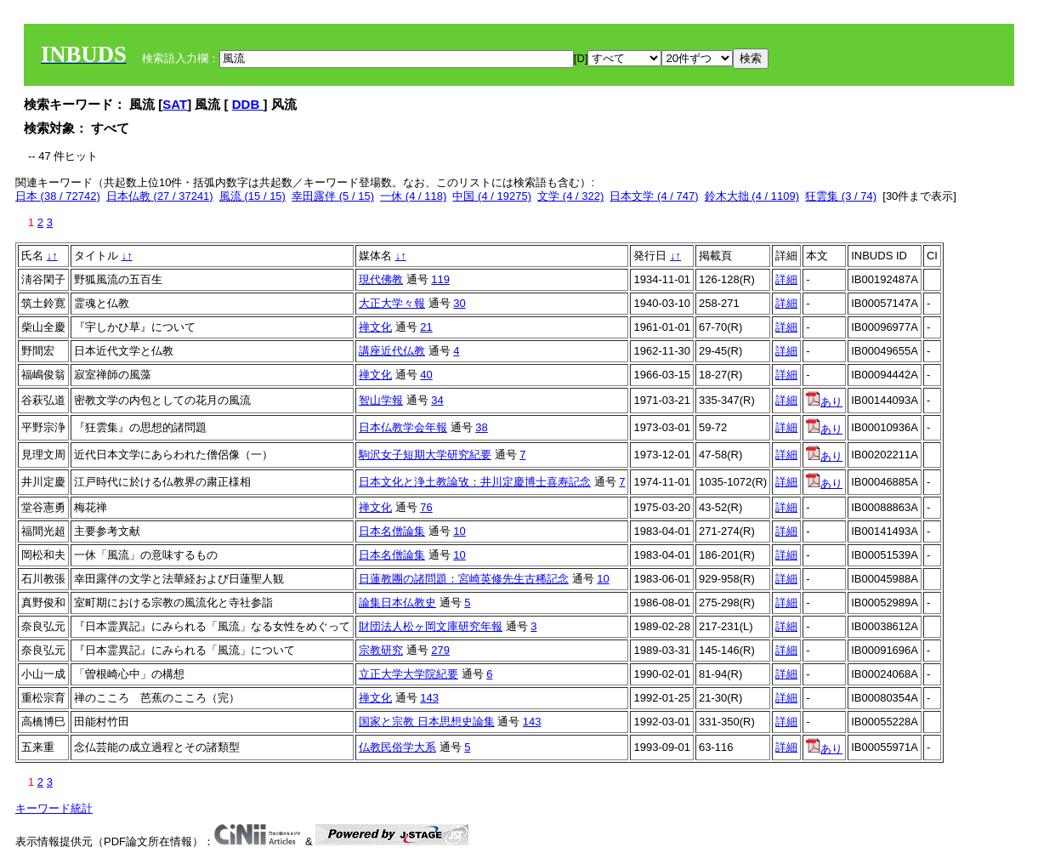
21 (426, 327)
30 (459, 303)
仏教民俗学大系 (397, 747)
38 (481, 427)
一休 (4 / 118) (413, 196)
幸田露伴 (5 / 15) (333, 196)
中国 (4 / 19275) (491, 196)
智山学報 (381, 400)
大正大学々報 (392, 303)
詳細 (786, 279)
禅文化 (375, 327)
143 (429, 697)
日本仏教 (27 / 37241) (159, 196)
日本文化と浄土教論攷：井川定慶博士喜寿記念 (475, 481)
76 (426, 507)
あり (824, 401)
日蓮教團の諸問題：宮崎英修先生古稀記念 (464, 578)
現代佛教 (381, 279)
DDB (248, 104)
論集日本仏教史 (397, 602)
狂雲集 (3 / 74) (840, 196)
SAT (174, 104)
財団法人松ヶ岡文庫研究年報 (430, 626)
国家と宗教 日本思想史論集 (427, 721)
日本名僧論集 (392, 531)
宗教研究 (381, 650)
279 (440, 650)
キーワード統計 (54, 808)
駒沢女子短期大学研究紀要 (425, 454)
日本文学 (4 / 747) (654, 196)
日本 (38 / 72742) (57, 196)
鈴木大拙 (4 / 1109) (752, 196)
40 (426, 374)
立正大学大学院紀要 (408, 674)
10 (459, 531)
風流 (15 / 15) (252, 196)
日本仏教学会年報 (403, 427)
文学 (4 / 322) (570, 196)
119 (440, 279)
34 (437, 400)
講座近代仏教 (392, 350)
